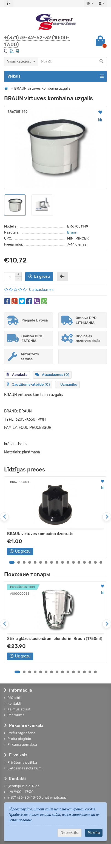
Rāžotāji (12, 698)
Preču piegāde (17, 739)
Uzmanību (68, 384)
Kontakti (12, 703)
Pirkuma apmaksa (20, 744)
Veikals (55, 76)
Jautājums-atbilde (28, 384)
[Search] (72, 61)
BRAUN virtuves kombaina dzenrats (40, 534)
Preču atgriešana (19, 733)
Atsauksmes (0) (52, 375)
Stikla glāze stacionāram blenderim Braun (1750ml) (54, 638)
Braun (72, 232)
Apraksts (17, 375)
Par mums (14, 715)
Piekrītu (94, 833)
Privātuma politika (20, 762)
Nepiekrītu (69, 832)
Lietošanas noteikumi (23, 768)
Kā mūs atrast (17, 709)
